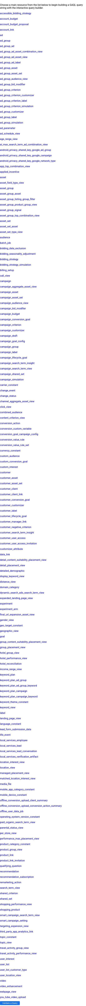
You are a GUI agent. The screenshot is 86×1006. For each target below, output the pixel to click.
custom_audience (10, 456)
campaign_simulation (12, 379)
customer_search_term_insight (17, 532)
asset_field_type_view (12, 182)
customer (5, 472)
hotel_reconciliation (11, 663)
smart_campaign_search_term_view (20, 915)
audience (5, 237)
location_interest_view (12, 762)
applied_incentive (9, 171)
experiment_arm (9, 609)
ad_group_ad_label (10, 62)
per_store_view (8, 833)
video (3, 980)
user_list (4, 964)
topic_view (6, 942)
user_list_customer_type (13, 969)
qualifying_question (11, 866)
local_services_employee (13, 740)
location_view (7, 767)
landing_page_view (10, 718)
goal (2, 636)
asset (3, 177)
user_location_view (10, 975)
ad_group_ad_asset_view (14, 57)
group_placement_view (12, 647)
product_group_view (11, 849)
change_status (8, 395)
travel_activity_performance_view (18, 953)
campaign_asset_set (11, 297)
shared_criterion (9, 893)
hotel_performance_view (13, 658)
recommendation (9, 871)
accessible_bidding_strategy (15, 13)
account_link (7, 29)
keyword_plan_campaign (13, 691)
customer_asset (9, 477)
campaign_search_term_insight (17, 363)
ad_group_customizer (12, 111)
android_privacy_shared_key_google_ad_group (25, 150)
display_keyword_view (12, 576)
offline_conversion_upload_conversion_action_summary (31, 805)
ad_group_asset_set (11, 73)
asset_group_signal (10, 210)
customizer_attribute (11, 549)
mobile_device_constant (13, 794)
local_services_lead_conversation (18, 751)
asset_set (5, 221)
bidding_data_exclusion (13, 248)
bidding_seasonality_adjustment (18, 253)
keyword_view (7, 707)
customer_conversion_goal (15, 499)
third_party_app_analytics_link (16, 931)
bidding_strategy (9, 259)
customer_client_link (11, 494)
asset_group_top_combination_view (19, 215)
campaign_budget (10, 313)
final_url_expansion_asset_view (17, 614)
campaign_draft (8, 335)
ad (1, 35)
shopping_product (10, 909)
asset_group (7, 188)
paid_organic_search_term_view (17, 822)
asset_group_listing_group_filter (17, 199)
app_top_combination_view (15, 166)
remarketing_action (10, 882)
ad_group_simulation (11, 122)
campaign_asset (9, 292)
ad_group (5, 40)
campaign (5, 281)
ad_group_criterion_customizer (17, 95)
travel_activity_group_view (14, 948)
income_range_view (11, 669)
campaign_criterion (10, 324)
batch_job (5, 242)
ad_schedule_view (10, 133)
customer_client (9, 488)
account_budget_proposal (14, 24)
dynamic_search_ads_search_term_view (22, 592)
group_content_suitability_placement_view (23, 641)
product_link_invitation (12, 860)
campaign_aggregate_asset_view (18, 286)
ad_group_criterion (10, 89)
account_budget (9, 18)
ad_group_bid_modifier (12, 84)
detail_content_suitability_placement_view (23, 559)
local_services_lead (11, 745)
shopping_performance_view (16, 904)
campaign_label (8, 352)
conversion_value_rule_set (14, 445)
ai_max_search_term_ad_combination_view (24, 144)
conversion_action (10, 423)
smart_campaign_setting (13, 920)
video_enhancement (11, 986)
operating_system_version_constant (20, 816)
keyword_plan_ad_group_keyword (18, 685)
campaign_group (9, 346)
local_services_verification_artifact (19, 756)
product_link (7, 855)
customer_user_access (12, 538)
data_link (5, 554)
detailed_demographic (12, 570)
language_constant (10, 723)
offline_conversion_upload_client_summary (24, 800)
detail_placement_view (12, 565)
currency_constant (10, 450)
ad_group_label (8, 117)
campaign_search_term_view (16, 368)
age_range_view (9, 139)
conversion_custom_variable (15, 428)
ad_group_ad (7, 46)
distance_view (8, 581)
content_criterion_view (12, 417)
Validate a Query (9, 1003)
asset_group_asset (10, 193)
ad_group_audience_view (14, 78)
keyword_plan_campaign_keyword (19, 696)
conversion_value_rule (12, 439)
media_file (5, 784)
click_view (5, 406)
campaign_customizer (12, 330)
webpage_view (8, 991)
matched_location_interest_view (17, 778)
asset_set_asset (9, 226)
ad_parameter (7, 128)
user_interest (7, 958)
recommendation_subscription (17, 876)
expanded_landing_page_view (16, 598)
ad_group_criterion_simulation (16, 106)
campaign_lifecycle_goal (13, 357)
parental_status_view (11, 827)
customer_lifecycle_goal (13, 516)
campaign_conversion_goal (15, 319)
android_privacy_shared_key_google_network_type (27, 160)
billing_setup (7, 270)
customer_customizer (12, 505)
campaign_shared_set (12, 374)
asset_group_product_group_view (18, 204)
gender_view (7, 620)
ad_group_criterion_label (13, 100)
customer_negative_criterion (15, 527)
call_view (5, 275)
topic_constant (8, 937)
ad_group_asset (8, 68)
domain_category (9, 587)
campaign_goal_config (12, 341)
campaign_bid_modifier (13, 308)
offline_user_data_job (11, 811)
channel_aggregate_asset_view (17, 401)
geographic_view (9, 630)
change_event (7, 390)
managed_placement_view (14, 773)
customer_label (8, 510)
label (2, 712)
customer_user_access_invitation (18, 543)
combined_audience (11, 412)
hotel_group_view (9, 652)
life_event (5, 734)
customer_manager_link (13, 521)
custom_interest (9, 467)
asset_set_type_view (11, 231)
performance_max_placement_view (19, 838)
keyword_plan (7, 674)
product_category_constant (15, 844)
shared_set (6, 898)
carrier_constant (9, 385)
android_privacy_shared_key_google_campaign (26, 155)
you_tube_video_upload (13, 997)
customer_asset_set (11, 483)
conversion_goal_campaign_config (19, 434)
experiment (6, 603)
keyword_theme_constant (14, 702)
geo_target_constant (11, 625)
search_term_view (10, 887)
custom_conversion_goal (14, 461)
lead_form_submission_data (15, 729)
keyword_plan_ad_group (13, 680)
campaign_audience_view (14, 303)
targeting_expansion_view (14, 926)
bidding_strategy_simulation (15, 264)
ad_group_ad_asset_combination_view (21, 51)
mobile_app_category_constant (17, 789)
